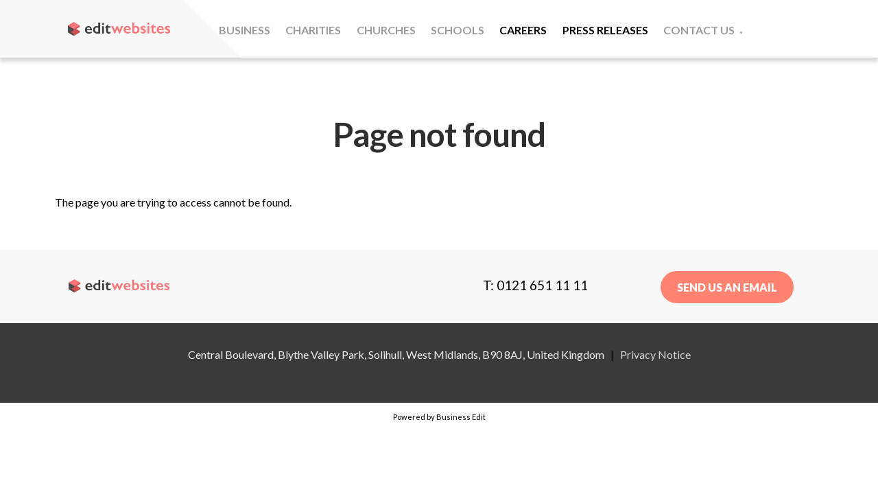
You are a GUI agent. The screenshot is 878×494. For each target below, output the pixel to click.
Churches (386, 29)
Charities (313, 29)
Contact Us (699, 29)
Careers (523, 29)
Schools (457, 29)
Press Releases (605, 29)
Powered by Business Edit (439, 416)
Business (244, 29)
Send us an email (727, 287)
